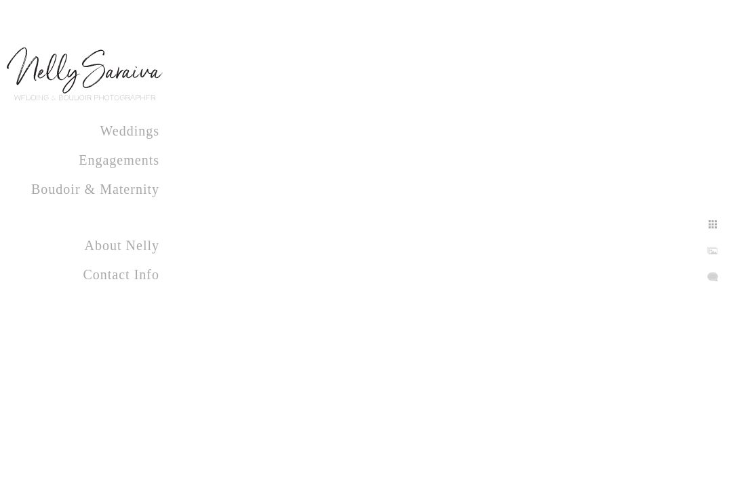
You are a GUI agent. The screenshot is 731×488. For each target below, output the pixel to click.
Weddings (130, 130)
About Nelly (122, 245)
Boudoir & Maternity (95, 189)
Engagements (119, 159)
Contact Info (121, 274)
